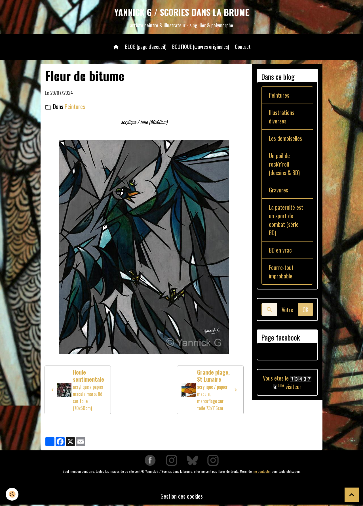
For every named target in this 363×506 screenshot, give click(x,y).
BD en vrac (280, 250)
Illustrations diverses (281, 116)
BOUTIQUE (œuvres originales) (200, 46)
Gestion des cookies (182, 496)
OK (306, 309)
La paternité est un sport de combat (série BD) (286, 220)
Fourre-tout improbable (281, 271)
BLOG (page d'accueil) (145, 46)
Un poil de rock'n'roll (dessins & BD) (284, 164)
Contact (243, 46)
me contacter (262, 471)
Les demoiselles (285, 138)
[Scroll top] (352, 495)
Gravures (278, 190)
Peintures (75, 106)
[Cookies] (12, 494)
